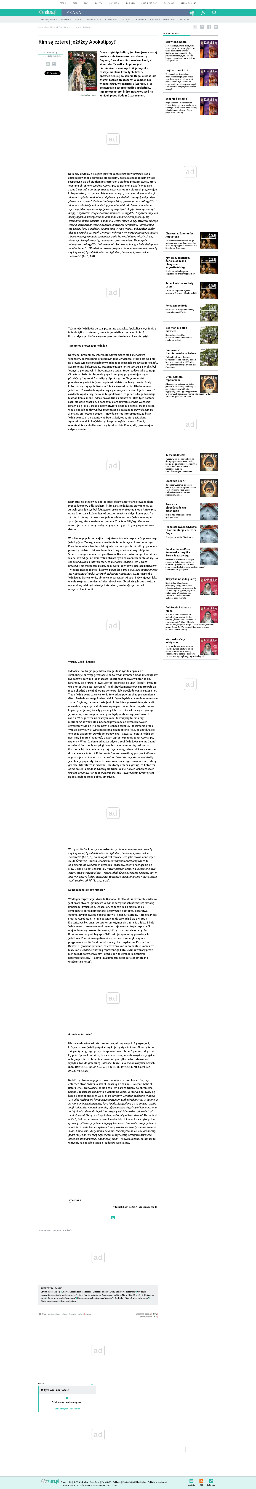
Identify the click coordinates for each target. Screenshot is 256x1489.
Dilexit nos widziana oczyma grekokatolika (178, 516)
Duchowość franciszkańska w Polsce (181, 352)
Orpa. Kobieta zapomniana (174, 378)
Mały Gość (169, 3)
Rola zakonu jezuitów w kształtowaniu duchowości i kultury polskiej (179, 337)
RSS (201, 1480)
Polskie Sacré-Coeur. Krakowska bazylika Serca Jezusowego (179, 552)
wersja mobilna (188, 3)
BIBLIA (60, 1230)
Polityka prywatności (157, 1482)
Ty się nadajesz (175, 455)
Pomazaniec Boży (176, 305)
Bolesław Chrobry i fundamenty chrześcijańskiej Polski (180, 310)
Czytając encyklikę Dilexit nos (179, 537)
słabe (64, 1314)
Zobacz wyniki (61, 1408)
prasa (73, 12)
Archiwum (75, 1408)
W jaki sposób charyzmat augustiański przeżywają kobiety (180, 272)
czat (86, 3)
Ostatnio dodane (171, 34)
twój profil (203, 12)
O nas (63, 1482)
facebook (209, 27)
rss (202, 27)
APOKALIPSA (50, 1230)
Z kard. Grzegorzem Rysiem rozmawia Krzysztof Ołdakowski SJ (182, 291)
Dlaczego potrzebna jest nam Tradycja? (95, 1298)
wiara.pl (50, 12)
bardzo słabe (54, 1314)
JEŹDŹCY (69, 1230)
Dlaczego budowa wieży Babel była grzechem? (114, 1292)
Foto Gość (106, 1482)
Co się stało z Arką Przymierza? (61, 1298)
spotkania (114, 3)
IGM (69, 1482)
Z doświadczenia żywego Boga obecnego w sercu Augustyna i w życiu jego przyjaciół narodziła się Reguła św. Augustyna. (181, 244)
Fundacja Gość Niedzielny (134, 1482)
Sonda (41, 1384)
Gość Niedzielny (149, 3)
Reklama (117, 1482)
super (88, 1314)
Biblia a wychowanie (50, 1301)
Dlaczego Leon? (176, 481)
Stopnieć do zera (176, 98)
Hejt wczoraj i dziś (177, 70)
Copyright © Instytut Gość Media (75, 1485)
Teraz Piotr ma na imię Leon (179, 285)
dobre (81, 1314)
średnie (72, 1314)
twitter (216, 27)
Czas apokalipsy (68, 1301)
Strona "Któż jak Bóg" (51, 1292)
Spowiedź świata (176, 41)
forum (63, 3)
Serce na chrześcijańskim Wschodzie (176, 507)
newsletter (191, 1480)
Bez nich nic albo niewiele (176, 329)
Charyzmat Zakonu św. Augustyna (179, 235)
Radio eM (130, 3)
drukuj (54, 64)
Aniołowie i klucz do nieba (178, 609)
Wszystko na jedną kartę (181, 579)
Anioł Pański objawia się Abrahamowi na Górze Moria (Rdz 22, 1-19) (109, 1295)
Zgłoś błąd (211, 1480)
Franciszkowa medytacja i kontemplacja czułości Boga (181, 530)
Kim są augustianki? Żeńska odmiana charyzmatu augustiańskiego (178, 262)
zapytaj (99, 3)
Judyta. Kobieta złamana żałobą (76, 1292)
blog (75, 3)
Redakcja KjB (75, 1200)
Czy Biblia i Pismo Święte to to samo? (131, 1298)
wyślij (48, 64)
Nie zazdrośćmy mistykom (175, 641)
